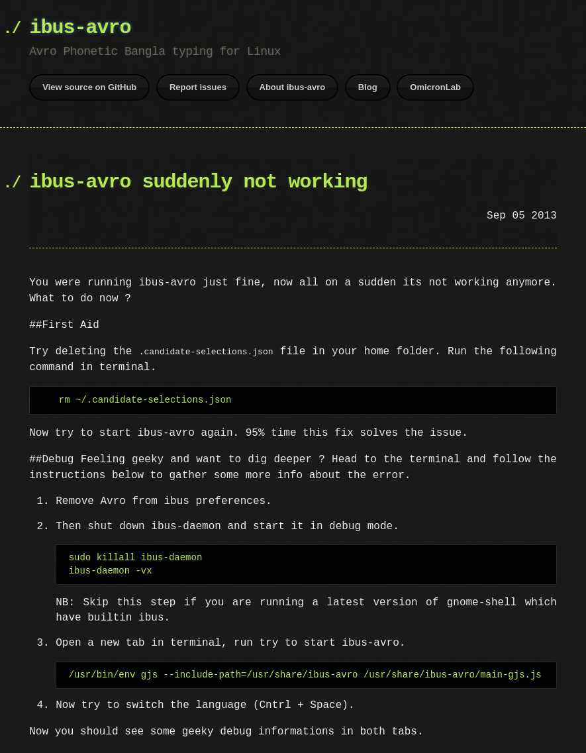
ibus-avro (79, 28)
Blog (367, 87)
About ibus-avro (293, 87)
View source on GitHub (89, 87)
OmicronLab (435, 87)
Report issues (198, 87)
